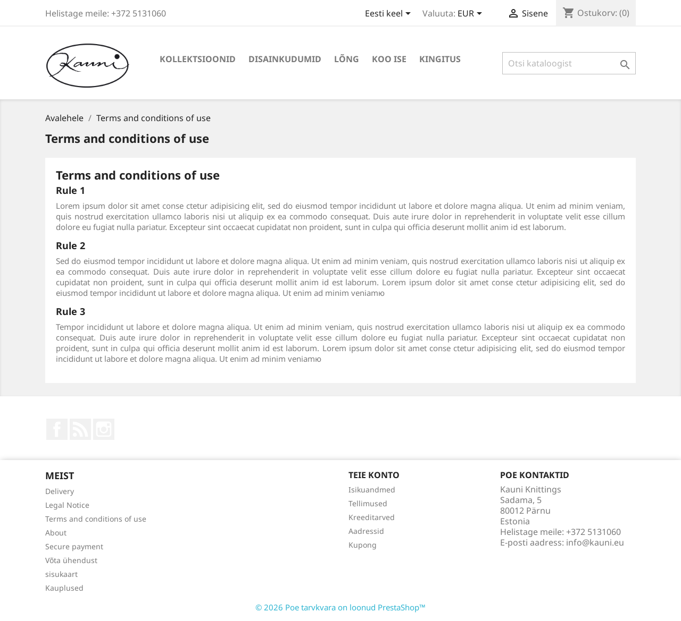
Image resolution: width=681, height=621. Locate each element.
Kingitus (440, 59)
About (56, 533)
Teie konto (374, 475)
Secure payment (74, 546)
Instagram (103, 429)
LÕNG (346, 59)
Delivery (59, 491)
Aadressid (366, 531)
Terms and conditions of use (95, 519)
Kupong (362, 545)
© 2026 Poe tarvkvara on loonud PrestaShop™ (340, 607)
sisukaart (61, 574)
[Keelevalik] (389, 14)
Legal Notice (67, 505)
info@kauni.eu (595, 542)
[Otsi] (569, 63)
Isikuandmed (371, 489)
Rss (80, 429)
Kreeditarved (371, 517)
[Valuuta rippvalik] (472, 14)
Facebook (57, 429)
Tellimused (367, 503)
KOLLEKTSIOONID (198, 59)
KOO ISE (389, 59)
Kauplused (64, 588)
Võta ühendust (71, 560)
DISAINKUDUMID (284, 59)
